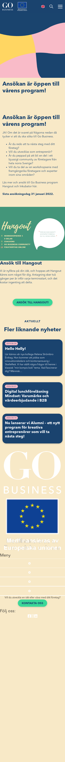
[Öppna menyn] (60, 6)
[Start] (7, 6)
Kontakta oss (32, 603)
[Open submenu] (29, 563)
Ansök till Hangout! (32, 302)
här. (34, 186)
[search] (51, 6)
